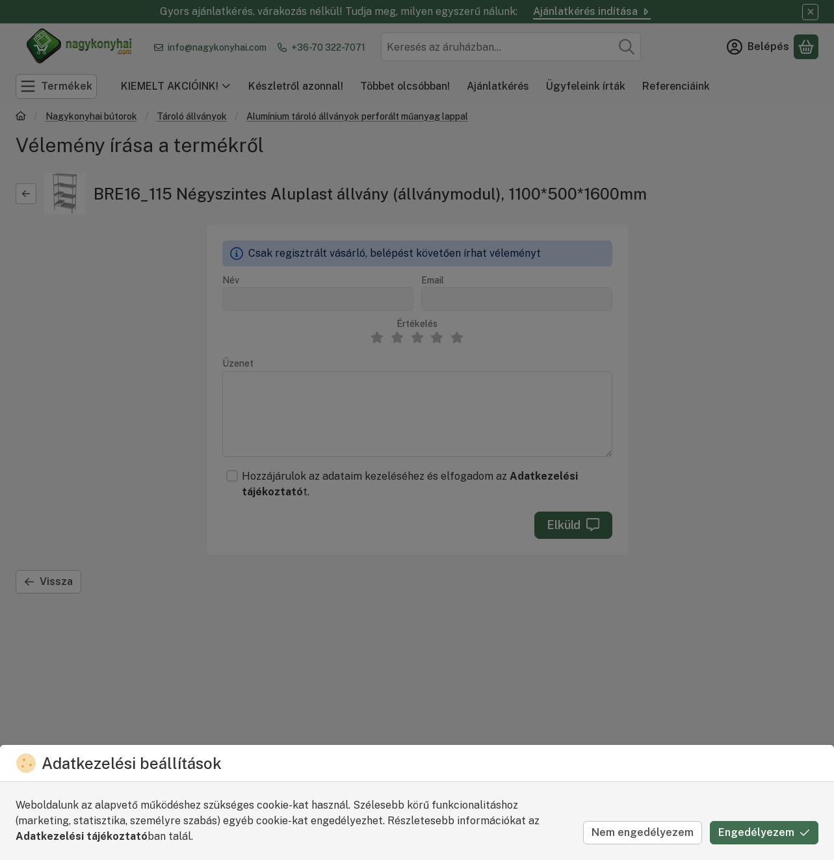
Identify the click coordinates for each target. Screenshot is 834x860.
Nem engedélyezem (643, 832)
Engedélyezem (764, 832)
